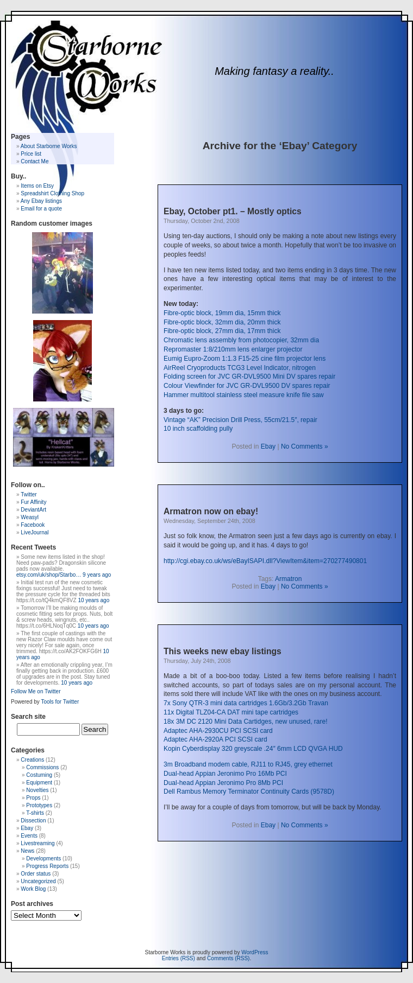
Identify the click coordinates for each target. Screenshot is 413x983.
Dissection (33, 821)
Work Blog (33, 889)
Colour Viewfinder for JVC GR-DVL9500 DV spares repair (247, 386)
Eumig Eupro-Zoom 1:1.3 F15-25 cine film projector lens (245, 358)
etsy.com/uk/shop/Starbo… (48, 575)
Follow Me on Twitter (36, 691)
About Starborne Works (49, 146)
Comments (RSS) (228, 958)
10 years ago (93, 600)
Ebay (268, 446)
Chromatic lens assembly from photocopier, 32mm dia (241, 340)
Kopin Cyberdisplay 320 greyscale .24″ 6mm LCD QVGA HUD (253, 748)
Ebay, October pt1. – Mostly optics (233, 211)
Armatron (288, 579)
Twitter (28, 494)
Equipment (39, 783)
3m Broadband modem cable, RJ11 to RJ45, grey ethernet (248, 764)
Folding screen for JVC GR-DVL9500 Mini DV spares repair (249, 376)
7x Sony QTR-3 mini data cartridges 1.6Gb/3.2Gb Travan (246, 703)
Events (29, 836)
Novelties (37, 790)
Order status (36, 874)
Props (33, 798)
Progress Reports (47, 866)
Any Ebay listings (41, 201)
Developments (43, 858)
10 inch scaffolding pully (198, 428)
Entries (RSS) (178, 958)
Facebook (33, 525)
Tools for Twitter (60, 702)
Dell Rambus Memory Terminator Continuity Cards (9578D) (249, 791)
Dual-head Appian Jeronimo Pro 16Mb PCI (225, 773)
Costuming (39, 775)
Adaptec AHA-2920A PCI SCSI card (215, 739)
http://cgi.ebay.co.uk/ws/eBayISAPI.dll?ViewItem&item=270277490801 (265, 561)
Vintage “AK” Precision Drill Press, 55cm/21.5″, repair (240, 420)
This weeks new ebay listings (222, 651)
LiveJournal (34, 532)
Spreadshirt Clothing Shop (52, 193)
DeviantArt (33, 510)
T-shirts (35, 813)
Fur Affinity (33, 502)
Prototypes (39, 805)
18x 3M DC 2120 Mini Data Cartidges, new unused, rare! (245, 721)
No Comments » (304, 446)
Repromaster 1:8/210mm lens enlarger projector (233, 349)
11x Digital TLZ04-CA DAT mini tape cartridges (231, 712)
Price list (31, 154)
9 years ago (97, 575)
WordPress (254, 952)
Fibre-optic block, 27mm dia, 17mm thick (222, 331)
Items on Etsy (37, 186)
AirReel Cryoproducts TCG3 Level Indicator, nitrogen (240, 368)
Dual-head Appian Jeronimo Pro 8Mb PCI (223, 783)
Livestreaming (37, 843)
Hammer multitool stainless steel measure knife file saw (244, 395)
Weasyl (30, 517)
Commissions (42, 767)
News (27, 851)
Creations (32, 760)
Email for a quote (41, 209)
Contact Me (34, 161)
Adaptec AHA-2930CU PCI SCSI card (218, 731)
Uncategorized (38, 881)
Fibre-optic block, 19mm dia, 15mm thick (222, 313)
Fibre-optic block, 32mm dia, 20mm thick (222, 322)
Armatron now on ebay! (211, 511)
